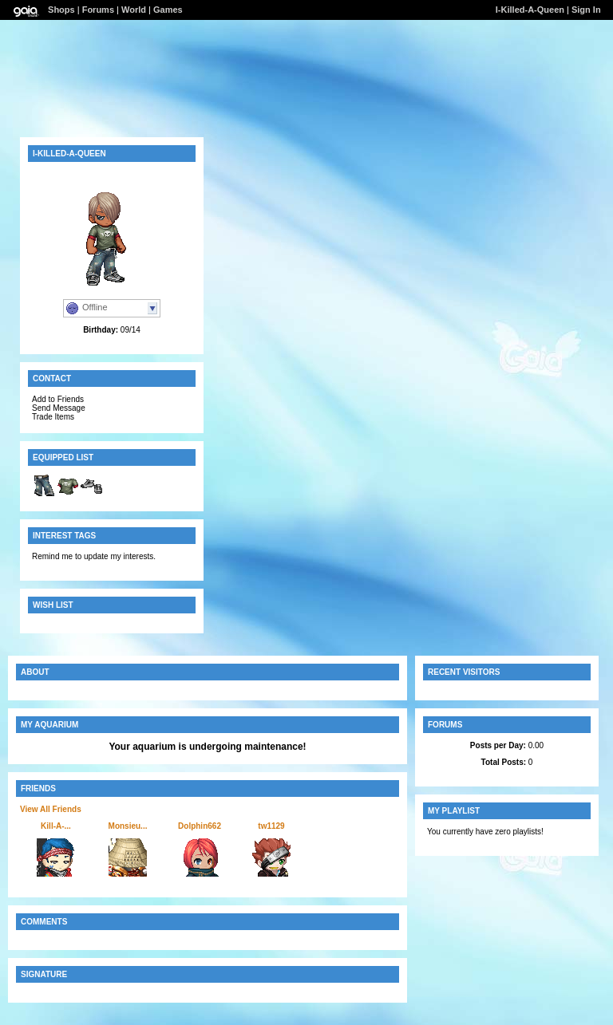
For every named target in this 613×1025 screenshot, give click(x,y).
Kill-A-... (56, 826)
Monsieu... (128, 826)
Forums (98, 9)
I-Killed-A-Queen (530, 9)
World (133, 9)
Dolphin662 (199, 826)
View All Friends (50, 809)
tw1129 (271, 826)
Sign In (586, 9)
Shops (61, 9)
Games (168, 9)
